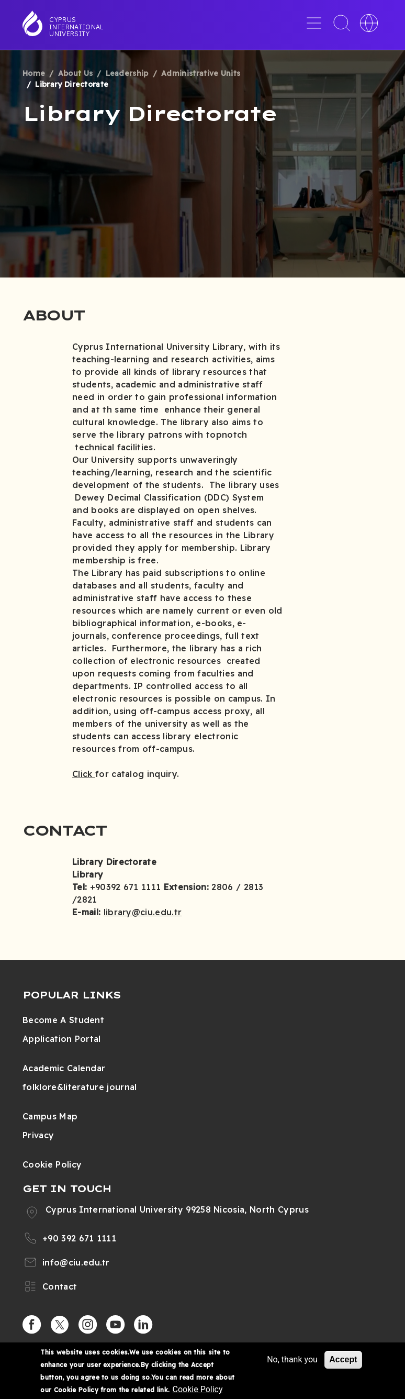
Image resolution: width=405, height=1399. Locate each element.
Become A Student (63, 1020)
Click (83, 774)
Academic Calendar (63, 1068)
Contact (59, 1286)
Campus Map (49, 1116)
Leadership (127, 73)
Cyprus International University (76, 27)
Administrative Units (200, 73)
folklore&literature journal (79, 1087)
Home (33, 73)
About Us (75, 73)
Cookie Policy (52, 1164)
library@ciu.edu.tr (143, 912)
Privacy (38, 1135)
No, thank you (292, 1359)
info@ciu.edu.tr (76, 1262)
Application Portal (61, 1039)
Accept (343, 1359)
